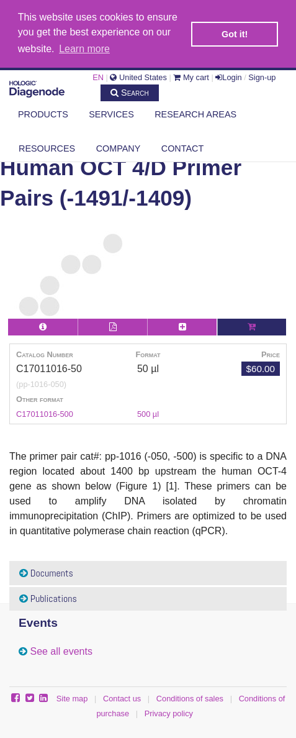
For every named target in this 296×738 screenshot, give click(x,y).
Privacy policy (169, 712)
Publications (48, 597)
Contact (182, 147)
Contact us (122, 697)
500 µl (148, 412)
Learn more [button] (84, 48)
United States (138, 76)
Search (129, 91)
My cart (191, 76)
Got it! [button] (235, 34)
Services (111, 113)
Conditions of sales (189, 697)
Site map (72, 697)
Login (228, 76)
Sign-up (262, 76)
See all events (61, 650)
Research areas (195, 113)
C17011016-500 (44, 412)
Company (118, 147)
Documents (46, 571)
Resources (47, 147)
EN (98, 76)
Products (43, 113)
